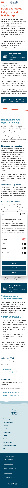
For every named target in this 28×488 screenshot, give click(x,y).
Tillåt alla (14, 263)
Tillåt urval (14, 267)
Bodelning (6, 419)
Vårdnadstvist (8, 422)
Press (5, 435)
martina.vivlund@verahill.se (11, 395)
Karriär (5, 439)
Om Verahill (7, 432)
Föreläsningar (8, 442)
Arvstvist (6, 429)
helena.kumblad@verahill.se (11, 372)
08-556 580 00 (7, 369)
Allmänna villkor (8, 464)
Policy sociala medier (10, 468)
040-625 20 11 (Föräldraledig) (11, 392)
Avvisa (14, 272)
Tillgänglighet (8, 477)
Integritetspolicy (8, 459)
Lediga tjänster (8, 473)
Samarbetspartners (9, 445)
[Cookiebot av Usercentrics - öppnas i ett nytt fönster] (20, 214)
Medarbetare (7, 449)
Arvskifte (6, 425)
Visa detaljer (20, 258)
